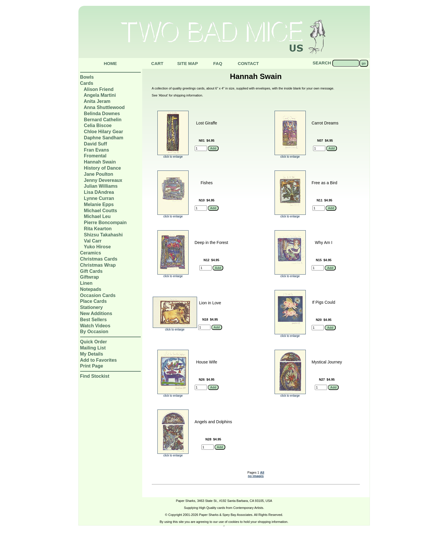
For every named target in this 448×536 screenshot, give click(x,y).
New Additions (96, 313)
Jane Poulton (98, 174)
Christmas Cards (98, 258)
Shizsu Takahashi (103, 234)
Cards (86, 83)
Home (110, 63)
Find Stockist (94, 376)
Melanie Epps (99, 204)
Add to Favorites (98, 360)
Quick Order (93, 341)
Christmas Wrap (98, 265)
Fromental (95, 155)
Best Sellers (93, 319)
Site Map (187, 63)
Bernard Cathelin (103, 119)
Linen (86, 283)
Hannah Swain (100, 161)
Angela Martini (100, 95)
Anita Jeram (97, 101)
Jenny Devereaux (103, 180)
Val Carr (92, 240)
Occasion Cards (98, 295)
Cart (157, 63)
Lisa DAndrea (99, 192)
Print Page (91, 365)
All (262, 472)
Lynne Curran (99, 198)
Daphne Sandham (103, 137)
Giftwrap (89, 277)
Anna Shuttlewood (104, 107)
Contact (248, 63)
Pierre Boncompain (105, 222)
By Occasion (94, 331)
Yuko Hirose (97, 246)
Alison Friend (98, 89)
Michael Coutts (100, 210)
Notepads (90, 289)
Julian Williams (100, 186)
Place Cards (93, 301)
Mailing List (93, 347)
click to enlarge (173, 155)
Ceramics (90, 252)
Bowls (87, 77)
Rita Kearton (98, 228)
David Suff (95, 143)
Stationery (91, 307)
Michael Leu (97, 216)
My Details (91, 354)
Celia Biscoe (98, 125)
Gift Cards (91, 271)
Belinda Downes (102, 113)
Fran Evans (96, 149)
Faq (217, 63)
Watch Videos (95, 325)
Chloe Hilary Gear (103, 131)
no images (255, 476)
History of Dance (102, 168)
